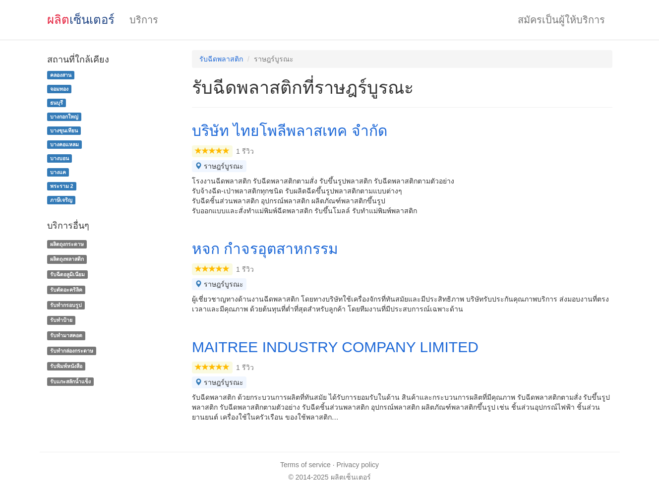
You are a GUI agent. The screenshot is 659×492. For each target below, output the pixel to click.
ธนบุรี (56, 103)
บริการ (143, 19)
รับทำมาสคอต (66, 335)
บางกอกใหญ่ (64, 117)
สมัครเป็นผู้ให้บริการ (561, 19)
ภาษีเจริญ (61, 200)
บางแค (58, 172)
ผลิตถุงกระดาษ (67, 244)
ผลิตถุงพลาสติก (67, 259)
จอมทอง (59, 89)
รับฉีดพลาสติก (221, 59)
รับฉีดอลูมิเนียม (67, 274)
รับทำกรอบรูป (66, 305)
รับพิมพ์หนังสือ (66, 366)
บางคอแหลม (64, 144)
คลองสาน (60, 75)
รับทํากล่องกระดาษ (71, 351)
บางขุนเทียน (64, 130)
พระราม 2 (61, 186)
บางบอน (59, 158)
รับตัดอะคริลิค (66, 290)
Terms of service (305, 465)
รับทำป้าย (61, 320)
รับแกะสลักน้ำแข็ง (70, 381)
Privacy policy (358, 465)
